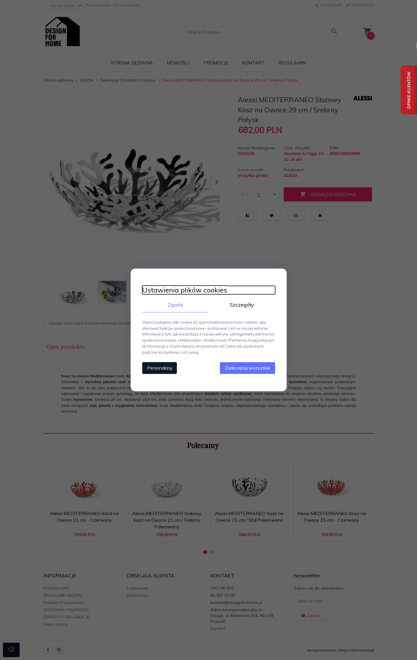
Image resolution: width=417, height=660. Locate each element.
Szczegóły (242, 304)
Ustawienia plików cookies (184, 290)
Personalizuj (159, 368)
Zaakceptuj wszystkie (247, 368)
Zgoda (175, 304)
